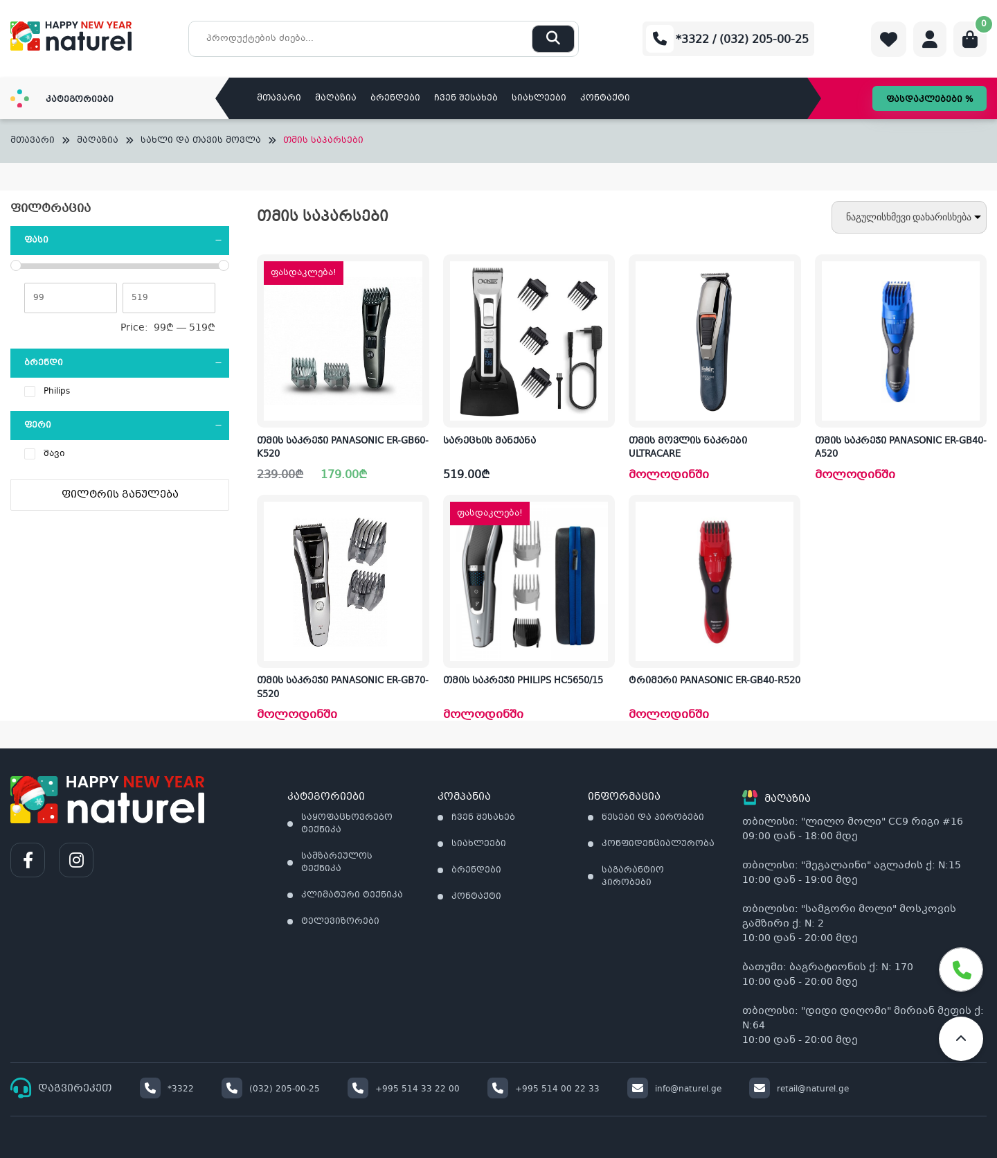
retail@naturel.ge (799, 1089)
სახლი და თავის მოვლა (201, 141)
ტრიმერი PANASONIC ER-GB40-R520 (714, 681)
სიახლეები (539, 98)
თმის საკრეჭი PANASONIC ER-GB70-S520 (343, 688)
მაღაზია (336, 98)
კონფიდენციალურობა (658, 844)
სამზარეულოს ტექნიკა (336, 862)
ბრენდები (395, 98)
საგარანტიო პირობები (633, 876)
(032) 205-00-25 (271, 1089)
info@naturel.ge (674, 1089)
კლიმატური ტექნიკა (352, 895)
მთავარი (279, 98)
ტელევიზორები (340, 921)
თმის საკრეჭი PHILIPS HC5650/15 (523, 681)
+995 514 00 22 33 (543, 1089)
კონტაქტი (605, 98)
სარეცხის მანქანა (489, 441)
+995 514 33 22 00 (404, 1089)
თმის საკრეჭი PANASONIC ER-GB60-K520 (343, 448)
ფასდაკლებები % (929, 100)
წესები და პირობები (653, 818)
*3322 (167, 1089)
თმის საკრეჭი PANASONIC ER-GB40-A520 (901, 448)
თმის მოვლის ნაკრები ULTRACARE (688, 448)
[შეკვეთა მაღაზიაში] (909, 217)
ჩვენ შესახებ (466, 98)
